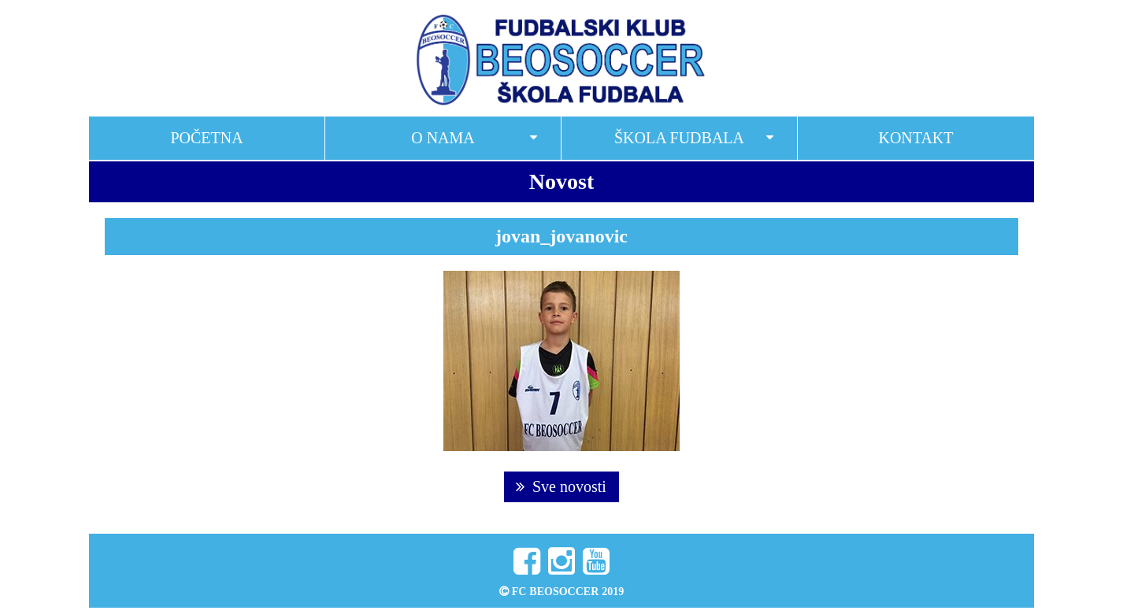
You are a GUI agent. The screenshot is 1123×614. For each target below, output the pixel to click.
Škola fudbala (679, 137)
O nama (443, 137)
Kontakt (915, 137)
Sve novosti (561, 486)
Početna (206, 137)
